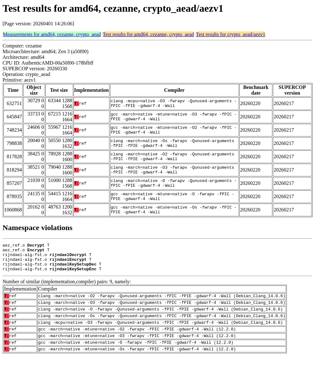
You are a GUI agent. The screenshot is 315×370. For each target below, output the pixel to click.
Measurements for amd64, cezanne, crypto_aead (52, 34)
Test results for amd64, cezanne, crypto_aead (148, 34)
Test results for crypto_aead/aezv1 (230, 34)
